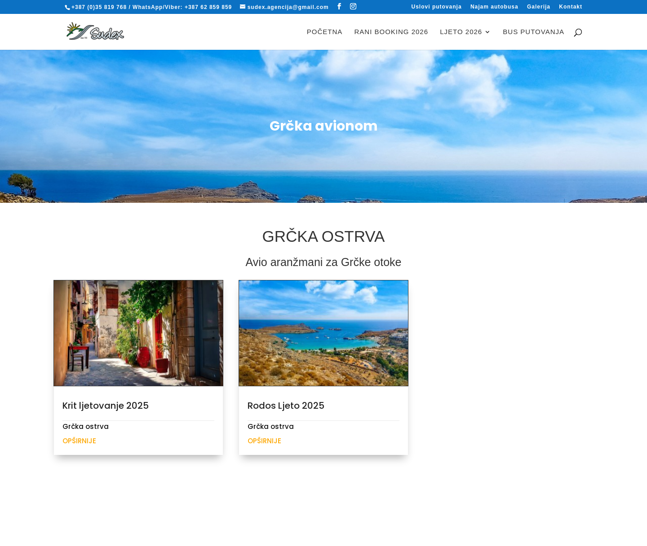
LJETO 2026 (461, 32)
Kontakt (570, 7)
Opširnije (79, 441)
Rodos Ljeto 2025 (286, 405)
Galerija (538, 7)
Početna (325, 32)
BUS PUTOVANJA (533, 32)
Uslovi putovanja (437, 7)
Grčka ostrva (85, 426)
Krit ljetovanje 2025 (105, 405)
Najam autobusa (494, 7)
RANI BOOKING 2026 (392, 32)
